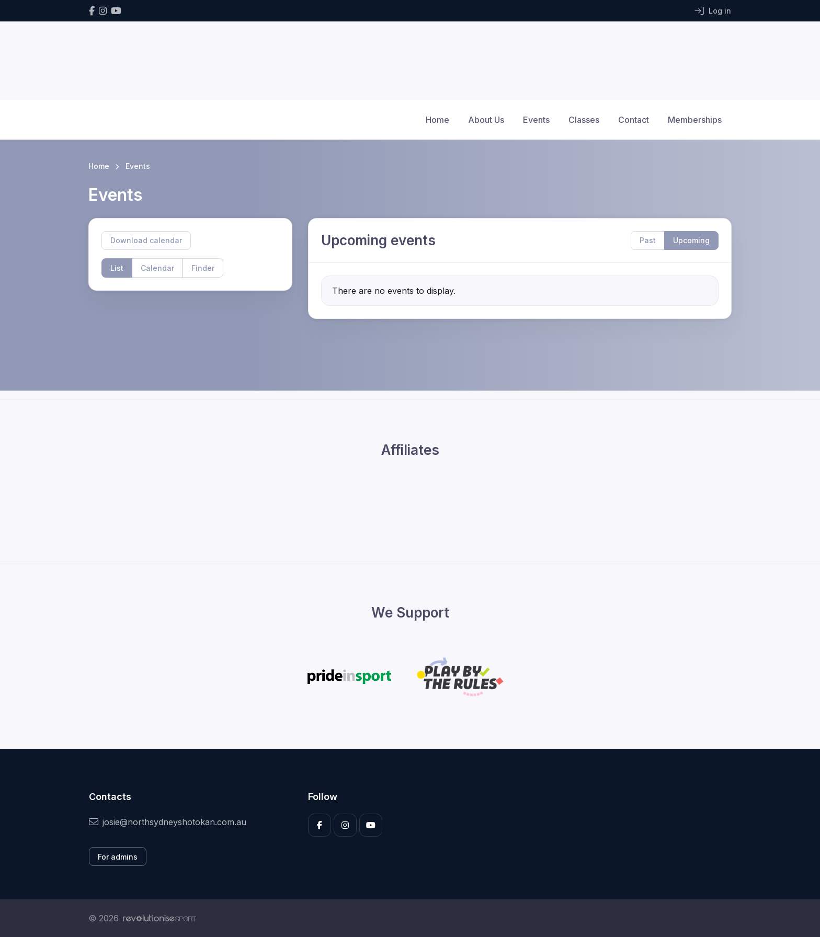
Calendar (157, 268)
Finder (202, 268)
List (116, 268)
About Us (486, 120)
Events (536, 120)
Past (648, 240)
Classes (583, 120)
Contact (633, 120)
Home (437, 120)
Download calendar (146, 240)
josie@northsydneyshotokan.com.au (167, 822)
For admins (118, 856)
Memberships (695, 120)
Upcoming (691, 240)
